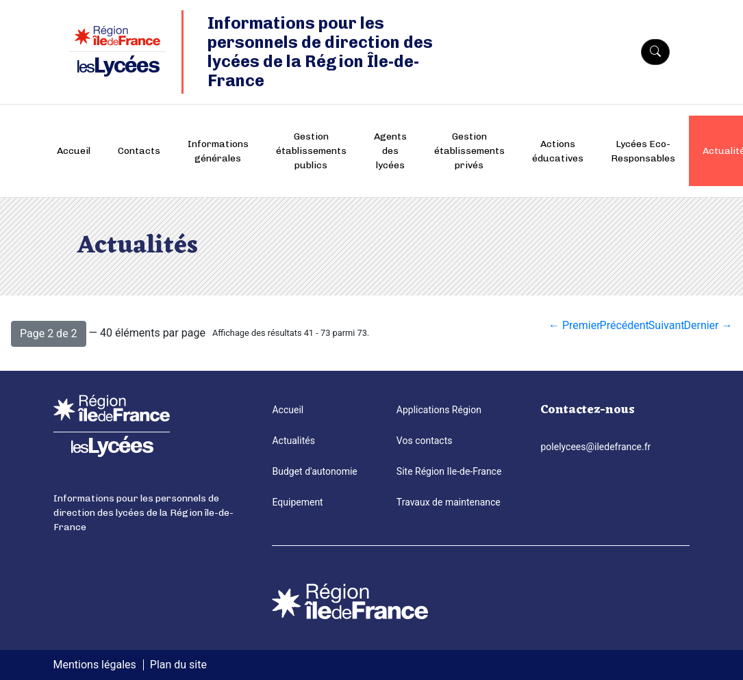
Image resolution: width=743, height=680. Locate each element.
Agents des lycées (390, 151)
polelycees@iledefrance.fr (595, 446)
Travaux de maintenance (448, 502)
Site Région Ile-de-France (449, 471)
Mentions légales (94, 664)
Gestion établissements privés (469, 151)
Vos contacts (424, 440)
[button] (48, 334)
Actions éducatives (557, 151)
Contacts (139, 151)
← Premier (575, 325)
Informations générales (218, 151)
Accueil (73, 151)
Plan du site (178, 664)
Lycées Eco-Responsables (643, 151)
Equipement (297, 502)
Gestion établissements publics (311, 151)
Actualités (293, 440)
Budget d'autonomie (314, 471)
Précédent (624, 325)
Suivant (666, 325)
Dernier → (707, 325)
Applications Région (438, 409)
